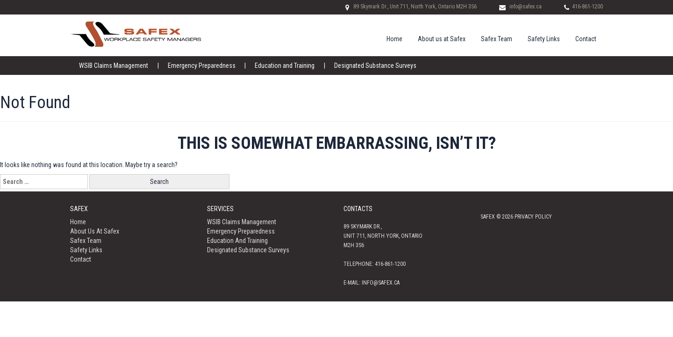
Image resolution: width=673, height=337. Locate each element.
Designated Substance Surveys (374, 65)
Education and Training (284, 65)
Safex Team (496, 39)
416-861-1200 (587, 6)
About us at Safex (441, 39)
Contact (585, 39)
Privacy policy (533, 216)
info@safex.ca (525, 6)
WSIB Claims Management (113, 65)
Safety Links (544, 39)
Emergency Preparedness (201, 65)
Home (394, 39)
